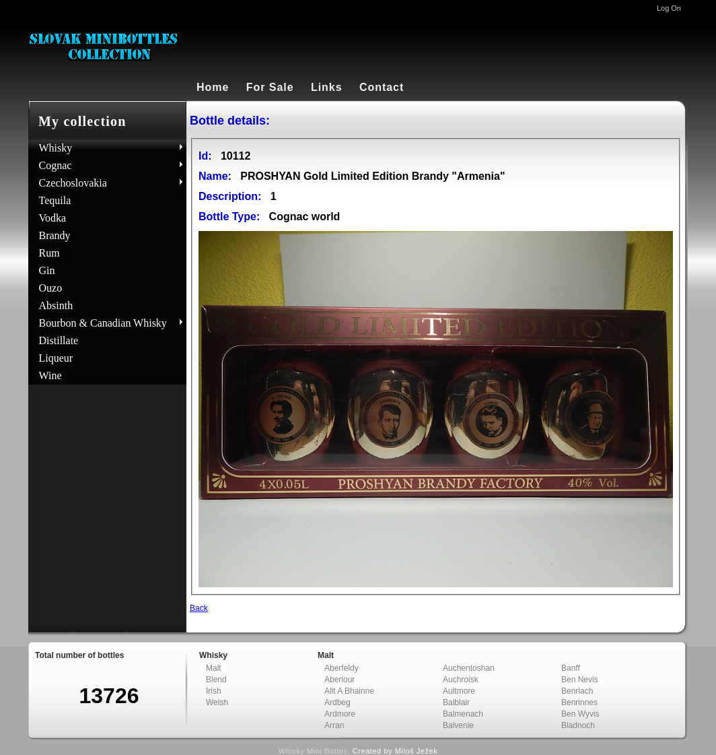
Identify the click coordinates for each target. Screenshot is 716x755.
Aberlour (339, 679)
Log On (669, 8)
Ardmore (339, 714)
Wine (50, 375)
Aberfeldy (341, 668)
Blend (216, 679)
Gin (47, 270)
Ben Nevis (579, 679)
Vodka (53, 218)
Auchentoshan (469, 668)
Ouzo (51, 288)
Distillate (59, 340)
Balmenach (463, 714)
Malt (213, 668)
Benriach (577, 691)
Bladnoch (578, 725)
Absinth (56, 305)
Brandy (55, 235)
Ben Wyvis (580, 714)
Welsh (217, 702)
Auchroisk (460, 679)
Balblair (456, 702)
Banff (570, 668)
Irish (213, 691)
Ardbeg (337, 702)
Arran (334, 725)
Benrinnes (579, 702)
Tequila (55, 200)
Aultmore (459, 691)
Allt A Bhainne (349, 691)
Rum (49, 253)
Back (199, 608)
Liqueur (56, 358)
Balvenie (458, 725)
